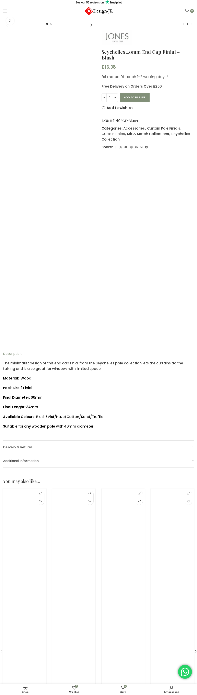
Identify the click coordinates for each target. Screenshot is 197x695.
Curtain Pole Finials (163, 128)
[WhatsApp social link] (141, 147)
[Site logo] (98, 10)
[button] (40, 494)
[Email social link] (126, 147)
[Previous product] (184, 24)
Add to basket (135, 97)
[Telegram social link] (146, 147)
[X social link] (120, 147)
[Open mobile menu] (5, 11)
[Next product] (192, 24)
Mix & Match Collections (148, 133)
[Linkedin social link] (136, 147)
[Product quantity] (110, 97)
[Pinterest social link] (131, 147)
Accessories (134, 128)
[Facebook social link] (116, 147)
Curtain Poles (113, 133)
